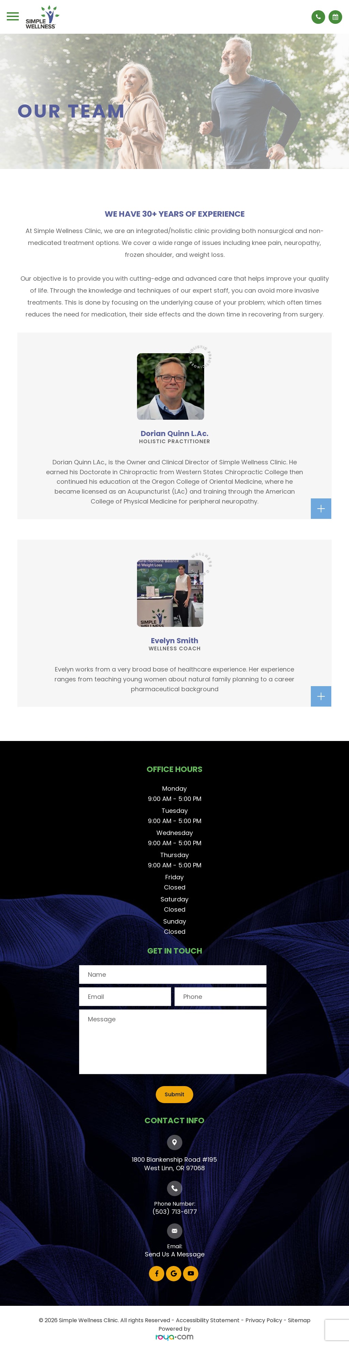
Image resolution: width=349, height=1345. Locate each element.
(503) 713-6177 (174, 1211)
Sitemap (299, 1320)
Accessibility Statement (208, 1320)
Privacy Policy (263, 1320)
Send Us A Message (174, 1254)
